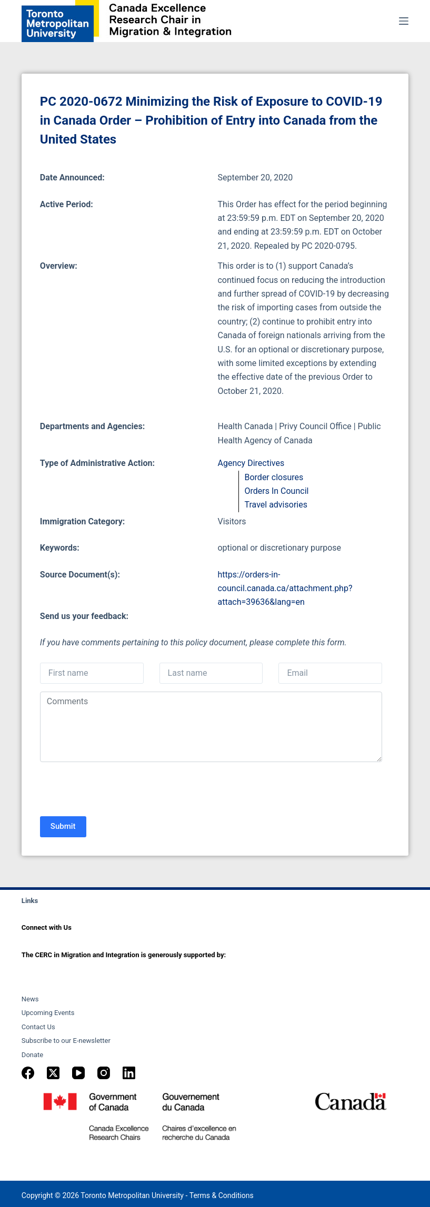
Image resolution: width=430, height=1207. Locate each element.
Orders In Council (276, 491)
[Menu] (403, 21)
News (30, 999)
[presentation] (120, 790)
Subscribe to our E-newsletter (66, 1040)
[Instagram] (103, 1073)
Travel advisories (275, 505)
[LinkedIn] (129, 1073)
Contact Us (38, 1027)
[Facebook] (28, 1073)
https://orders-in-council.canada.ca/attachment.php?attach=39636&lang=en (284, 588)
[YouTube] (78, 1073)
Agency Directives (250, 463)
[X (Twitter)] (53, 1073)
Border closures (273, 477)
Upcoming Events (48, 1013)
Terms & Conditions (221, 1195)
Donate (32, 1055)
